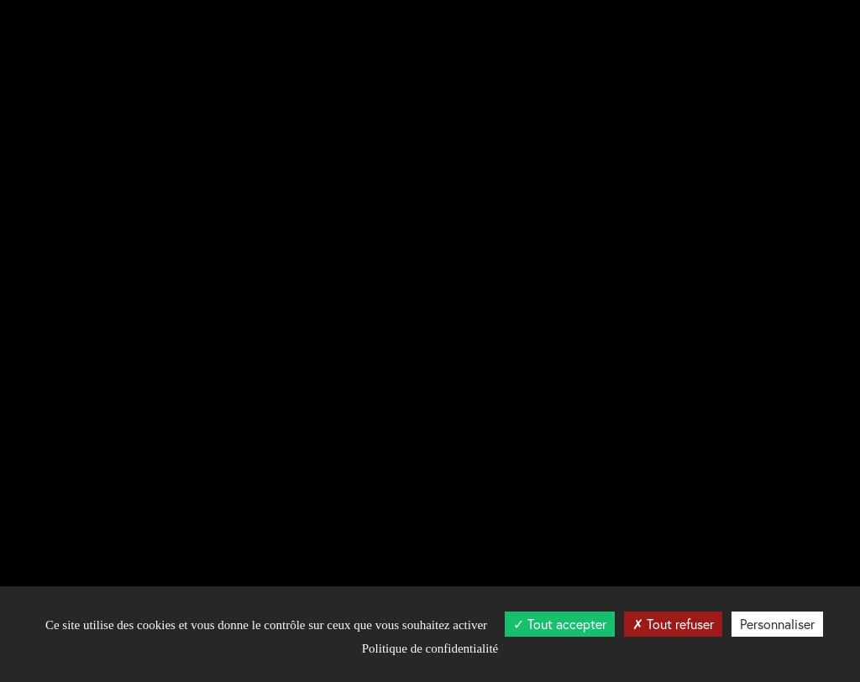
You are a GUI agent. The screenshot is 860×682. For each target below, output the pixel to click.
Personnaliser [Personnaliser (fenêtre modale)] (777, 624)
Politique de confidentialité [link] (430, 648)
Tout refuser (673, 624)
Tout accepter (559, 624)
